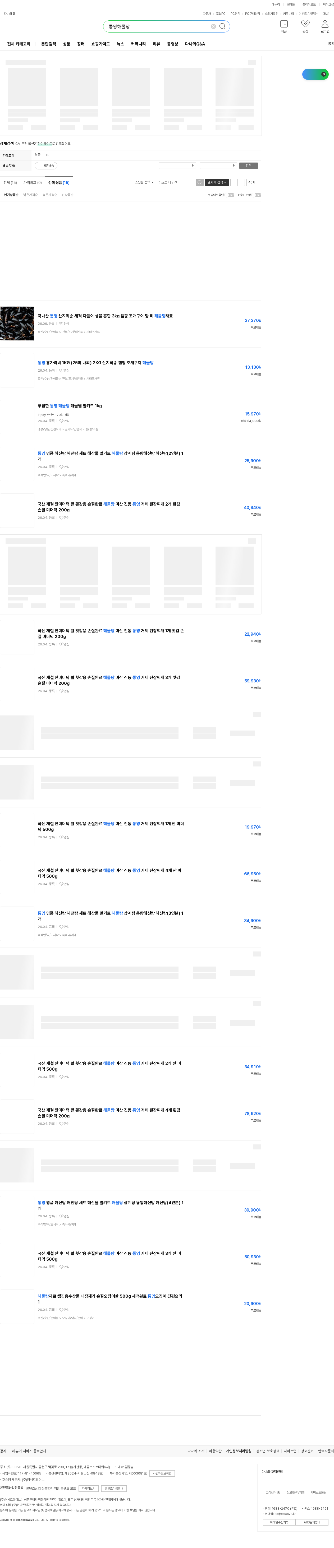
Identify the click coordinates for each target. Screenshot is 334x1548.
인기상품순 (11, 195)
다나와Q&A (195, 44)
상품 (66, 44)
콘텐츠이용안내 (114, 1488)
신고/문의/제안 (296, 1492)
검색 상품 (59, 183)
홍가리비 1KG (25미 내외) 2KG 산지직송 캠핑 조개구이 (96, 362)
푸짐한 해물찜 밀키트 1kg (70, 405)
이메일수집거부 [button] (279, 1522)
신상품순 (68, 195)
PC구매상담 (252, 14)
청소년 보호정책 (267, 1451)
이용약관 (215, 1451)
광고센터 (307, 1451)
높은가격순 (50, 195)
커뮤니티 (288, 14)
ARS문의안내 (312, 1522)
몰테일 (291, 4)
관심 (66, 324)
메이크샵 (328, 4)
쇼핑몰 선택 (144, 182)
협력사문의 (326, 1451)
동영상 (172, 44)
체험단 (313, 14)
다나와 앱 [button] (9, 14)
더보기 (328, 14)
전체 (10, 183)
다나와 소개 (195, 1451)
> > (69, 332)
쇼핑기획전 (271, 14)
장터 (81, 44)
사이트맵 (290, 1451)
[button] (284, 27)
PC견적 (235, 14)
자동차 (207, 14)
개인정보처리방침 (238, 1451)
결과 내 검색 (215, 182)
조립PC (221, 14)
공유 (328, 43)
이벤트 (303, 14)
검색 (248, 166)
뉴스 (120, 44)
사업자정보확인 (162, 1473)
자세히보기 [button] (88, 1488)
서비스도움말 (318, 1492)
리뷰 (156, 44)
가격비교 (33, 183)
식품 (37, 155)
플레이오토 (309, 4)
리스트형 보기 (234, 182)
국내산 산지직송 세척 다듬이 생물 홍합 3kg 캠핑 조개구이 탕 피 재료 (105, 315)
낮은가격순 (30, 195)
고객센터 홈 (273, 1492)
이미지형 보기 (241, 182)
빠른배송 (48, 166)
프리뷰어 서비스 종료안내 (27, 1451)
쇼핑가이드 (100, 44)
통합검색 (48, 44)
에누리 (276, 4)
